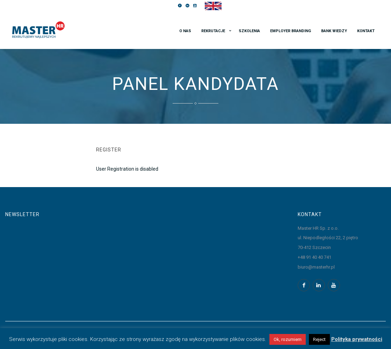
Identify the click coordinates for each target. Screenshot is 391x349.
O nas (185, 31)
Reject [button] (319, 339)
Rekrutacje (213, 31)
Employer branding (290, 31)
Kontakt (366, 31)
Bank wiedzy (334, 31)
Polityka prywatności (356, 339)
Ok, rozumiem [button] (288, 339)
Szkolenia (249, 31)
